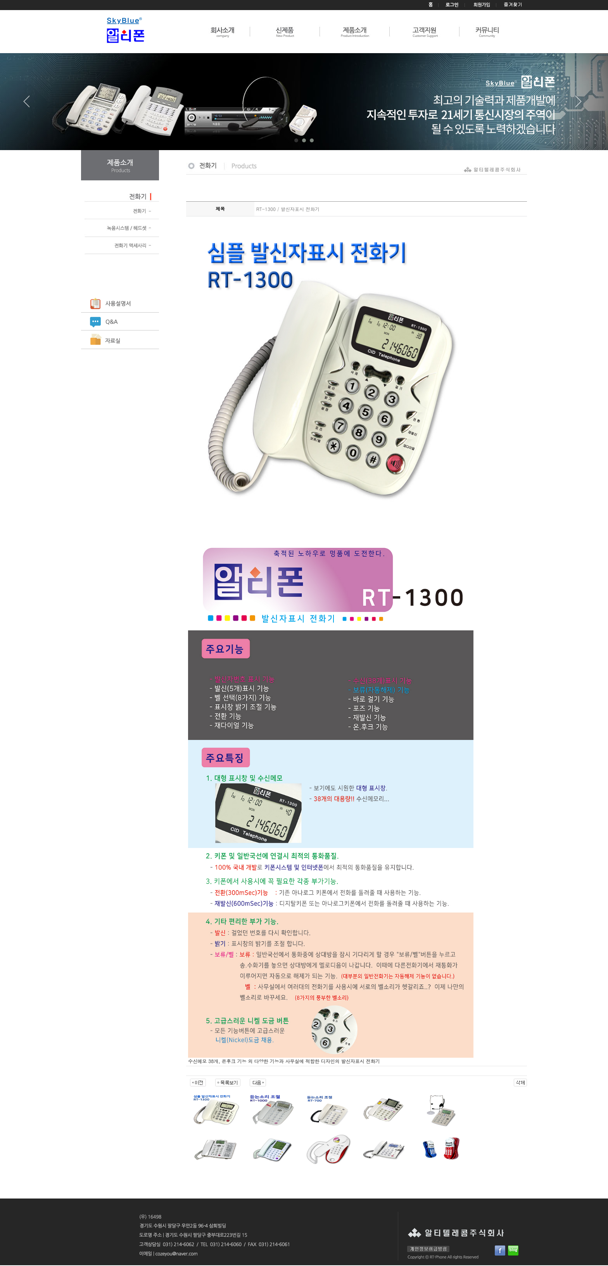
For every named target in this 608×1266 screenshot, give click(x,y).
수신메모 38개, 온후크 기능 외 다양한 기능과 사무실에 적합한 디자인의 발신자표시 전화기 (284, 1061)
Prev (29, 104)
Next (578, 104)
